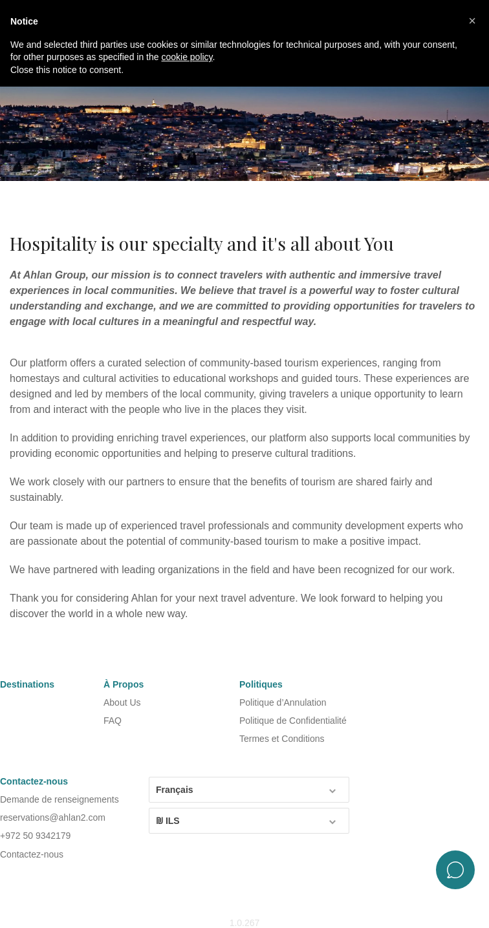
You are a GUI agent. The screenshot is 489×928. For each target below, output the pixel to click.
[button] (472, 20)
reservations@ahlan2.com (52, 817)
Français (247, 789)
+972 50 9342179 (35, 835)
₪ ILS (247, 820)
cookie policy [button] (186, 57)
